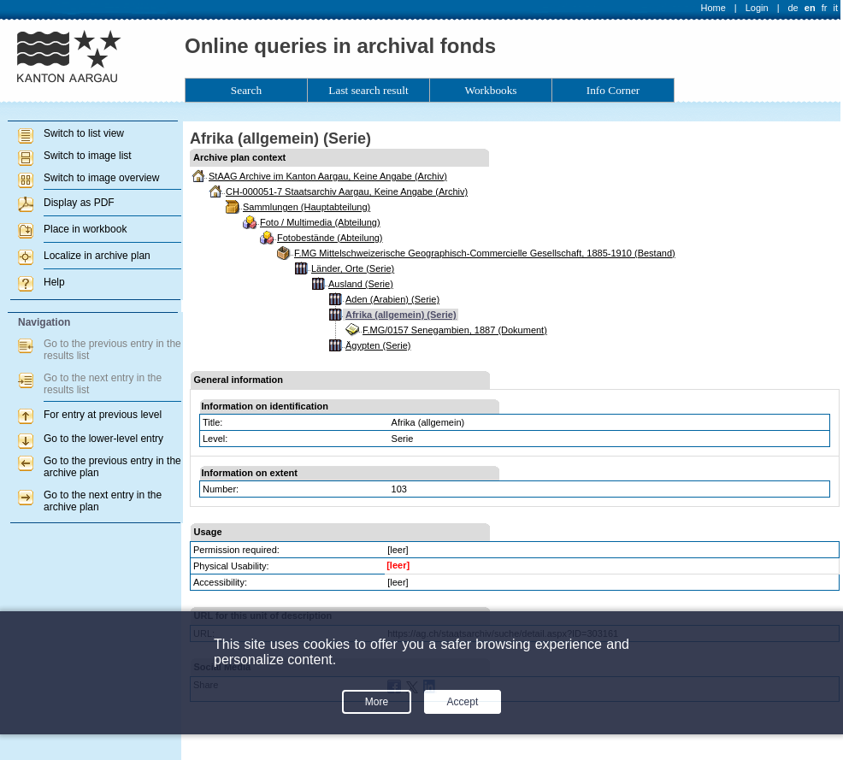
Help (54, 282)
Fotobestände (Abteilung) (330, 238)
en (810, 8)
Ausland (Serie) (360, 284)
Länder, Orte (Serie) (352, 268)
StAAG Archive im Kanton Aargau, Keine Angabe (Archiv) (328, 176)
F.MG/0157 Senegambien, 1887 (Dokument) (455, 330)
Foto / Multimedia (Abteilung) (320, 222)
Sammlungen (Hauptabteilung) (306, 207)
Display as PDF (79, 203)
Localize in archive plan (97, 256)
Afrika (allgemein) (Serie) (401, 314)
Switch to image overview (101, 178)
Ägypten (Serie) (377, 345)
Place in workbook (85, 229)
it (836, 8)
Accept (463, 702)
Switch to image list (88, 156)
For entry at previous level (103, 415)
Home (713, 8)
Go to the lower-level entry (103, 439)
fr (825, 8)
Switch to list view (84, 133)
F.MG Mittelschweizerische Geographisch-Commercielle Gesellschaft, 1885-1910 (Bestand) (484, 253)
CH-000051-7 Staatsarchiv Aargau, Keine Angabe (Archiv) (347, 191)
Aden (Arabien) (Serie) (392, 299)
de (792, 8)
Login (757, 8)
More (376, 702)
